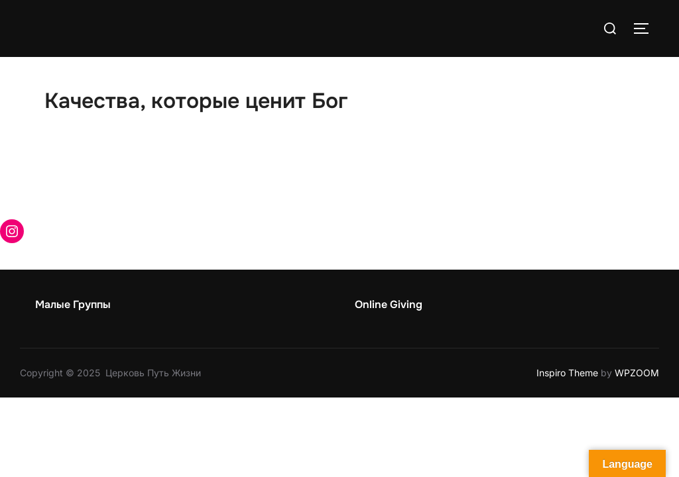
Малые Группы (73, 304)
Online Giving (388, 304)
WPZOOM (637, 372)
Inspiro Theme (567, 372)
